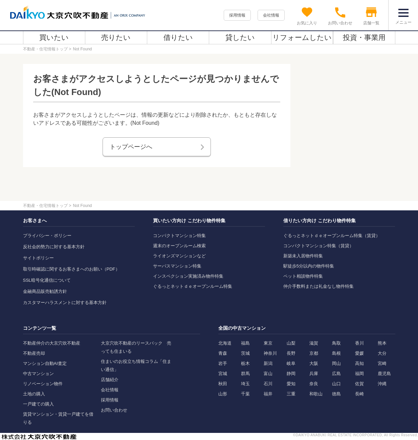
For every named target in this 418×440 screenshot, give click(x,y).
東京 (268, 343)
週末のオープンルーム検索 (179, 245)
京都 (313, 353)
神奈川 (270, 353)
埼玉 (245, 383)
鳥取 (336, 343)
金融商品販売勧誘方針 (45, 291)
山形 (222, 393)
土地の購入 (34, 393)
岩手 (222, 363)
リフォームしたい (302, 37)
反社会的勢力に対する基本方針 (54, 246)
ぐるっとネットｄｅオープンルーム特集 (192, 286)
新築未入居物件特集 (303, 255)
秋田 (222, 383)
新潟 (268, 363)
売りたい (116, 37)
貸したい (240, 37)
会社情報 (271, 15)
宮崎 (382, 363)
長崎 (359, 393)
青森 (222, 353)
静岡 (291, 373)
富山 (268, 373)
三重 (291, 393)
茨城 (245, 353)
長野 (291, 353)
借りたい (178, 37)
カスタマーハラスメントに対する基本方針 (65, 302)
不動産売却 (34, 353)
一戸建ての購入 (38, 404)
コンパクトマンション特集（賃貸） (318, 245)
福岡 (359, 373)
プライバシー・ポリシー (47, 235)
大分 (382, 353)
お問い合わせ (114, 410)
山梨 (291, 343)
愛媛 (359, 353)
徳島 (336, 393)
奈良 (313, 383)
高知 (359, 363)
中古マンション (38, 373)
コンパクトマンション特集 (179, 235)
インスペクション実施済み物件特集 (188, 276)
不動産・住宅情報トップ (45, 49)
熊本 (382, 343)
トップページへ (131, 146)
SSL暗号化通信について (47, 280)
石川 (268, 383)
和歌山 (316, 393)
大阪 (313, 363)
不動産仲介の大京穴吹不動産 (51, 343)
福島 (245, 343)
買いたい (54, 37)
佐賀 (359, 383)
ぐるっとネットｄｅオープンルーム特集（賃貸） (331, 235)
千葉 (245, 393)
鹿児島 (384, 373)
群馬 (245, 373)
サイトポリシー (38, 257)
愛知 (291, 383)
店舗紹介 (109, 379)
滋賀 (313, 343)
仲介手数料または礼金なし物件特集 (318, 286)
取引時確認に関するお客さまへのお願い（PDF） (71, 269)
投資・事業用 (364, 37)
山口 (336, 383)
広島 (336, 373)
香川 (359, 343)
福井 (268, 393)
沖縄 (382, 383)
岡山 (336, 363)
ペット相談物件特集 (303, 276)
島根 (336, 353)
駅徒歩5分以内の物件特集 (308, 266)
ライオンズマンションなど (179, 255)
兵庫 (313, 373)
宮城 (222, 373)
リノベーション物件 (43, 383)
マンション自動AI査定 (45, 363)
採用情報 (237, 15)
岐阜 (291, 363)
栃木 (245, 363)
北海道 (225, 343)
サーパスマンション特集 (177, 266)
